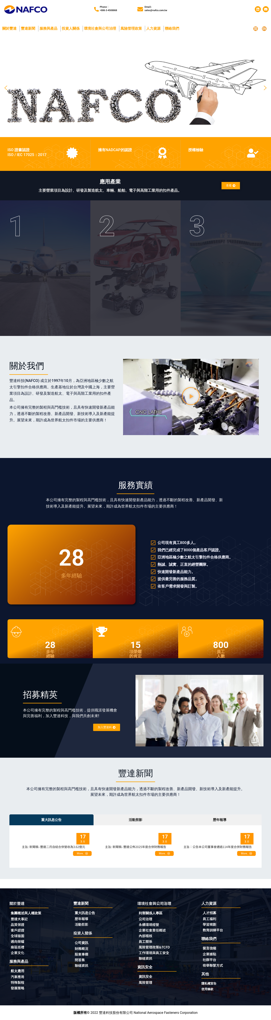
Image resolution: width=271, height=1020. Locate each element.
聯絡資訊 (81, 965)
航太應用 (18, 971)
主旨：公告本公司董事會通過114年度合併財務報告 (217, 846)
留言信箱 (209, 948)
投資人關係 (71, 28)
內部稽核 (145, 935)
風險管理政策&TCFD (154, 947)
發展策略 (17, 987)
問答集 (80, 959)
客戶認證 (17, 930)
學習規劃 (209, 924)
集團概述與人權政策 (26, 913)
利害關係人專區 (150, 913)
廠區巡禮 (17, 947)
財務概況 (82, 948)
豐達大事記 (19, 918)
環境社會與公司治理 (101, 28)
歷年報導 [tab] (219, 820)
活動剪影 (81, 924)
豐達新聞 (29, 28)
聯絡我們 (173, 28)
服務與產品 (49, 28)
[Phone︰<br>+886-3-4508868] (96, 9)
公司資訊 (82, 943)
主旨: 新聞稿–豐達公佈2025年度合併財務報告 (135, 846)
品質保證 (17, 924)
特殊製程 (17, 982)
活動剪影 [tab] (135, 820)
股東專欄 (82, 954)
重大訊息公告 (85, 913)
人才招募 (209, 913)
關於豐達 (10, 28)
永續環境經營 (149, 924)
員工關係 (145, 941)
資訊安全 (145, 977)
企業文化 (17, 952)
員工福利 (209, 918)
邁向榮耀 (17, 941)
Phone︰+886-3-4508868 (108, 8)
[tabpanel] (135, 846)
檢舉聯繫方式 (213, 965)
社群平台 (209, 959)
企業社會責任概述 (152, 930)
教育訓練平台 (213, 929)
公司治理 (146, 918)
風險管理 (145, 982)
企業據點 (209, 953)
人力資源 (154, 28)
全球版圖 (17, 935)
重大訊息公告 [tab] (51, 820)
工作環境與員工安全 (154, 952)
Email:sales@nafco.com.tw (156, 8)
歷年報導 (81, 918)
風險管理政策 (132, 28)
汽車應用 (18, 976)
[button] (6, 88)
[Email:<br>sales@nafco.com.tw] (140, 9)
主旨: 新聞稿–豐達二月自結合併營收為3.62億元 (53, 846)
